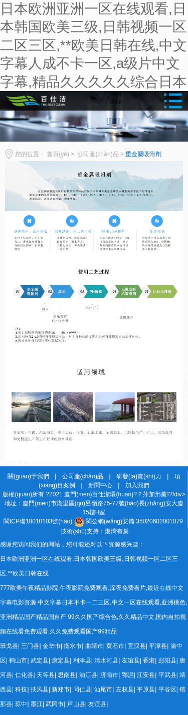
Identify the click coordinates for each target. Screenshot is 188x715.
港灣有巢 (117, 531)
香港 (149, 660)
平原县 (146, 689)
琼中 (21, 703)
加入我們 (137, 485)
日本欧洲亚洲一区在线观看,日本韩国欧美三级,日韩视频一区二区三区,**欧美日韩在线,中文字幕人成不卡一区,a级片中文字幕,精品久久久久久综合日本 (93, 45)
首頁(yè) (58, 154)
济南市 (109, 674)
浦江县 (88, 674)
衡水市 (73, 645)
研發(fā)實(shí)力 (138, 476)
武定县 (40, 660)
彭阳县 (167, 660)
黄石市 (115, 645)
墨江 (37, 703)
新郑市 (61, 689)
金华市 (52, 645)
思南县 (67, 674)
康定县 (61, 660)
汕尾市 (103, 689)
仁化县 (24, 674)
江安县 (146, 674)
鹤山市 (18, 660)
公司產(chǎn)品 (97, 154)
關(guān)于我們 (28, 476)
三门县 (30, 645)
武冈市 (55, 703)
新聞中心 (100, 485)
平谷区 (167, 689)
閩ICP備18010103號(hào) (38, 521)
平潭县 (158, 645)
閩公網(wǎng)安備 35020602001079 (134, 521)
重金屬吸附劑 (143, 154)
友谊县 (131, 660)
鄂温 (128, 674)
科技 (21, 689)
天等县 (46, 674)
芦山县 (76, 703)
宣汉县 (137, 645)
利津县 (82, 660)
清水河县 (106, 660)
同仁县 (82, 689)
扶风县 (40, 689)
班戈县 (9, 645)
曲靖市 (94, 645)
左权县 (125, 689)
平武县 (167, 674)
